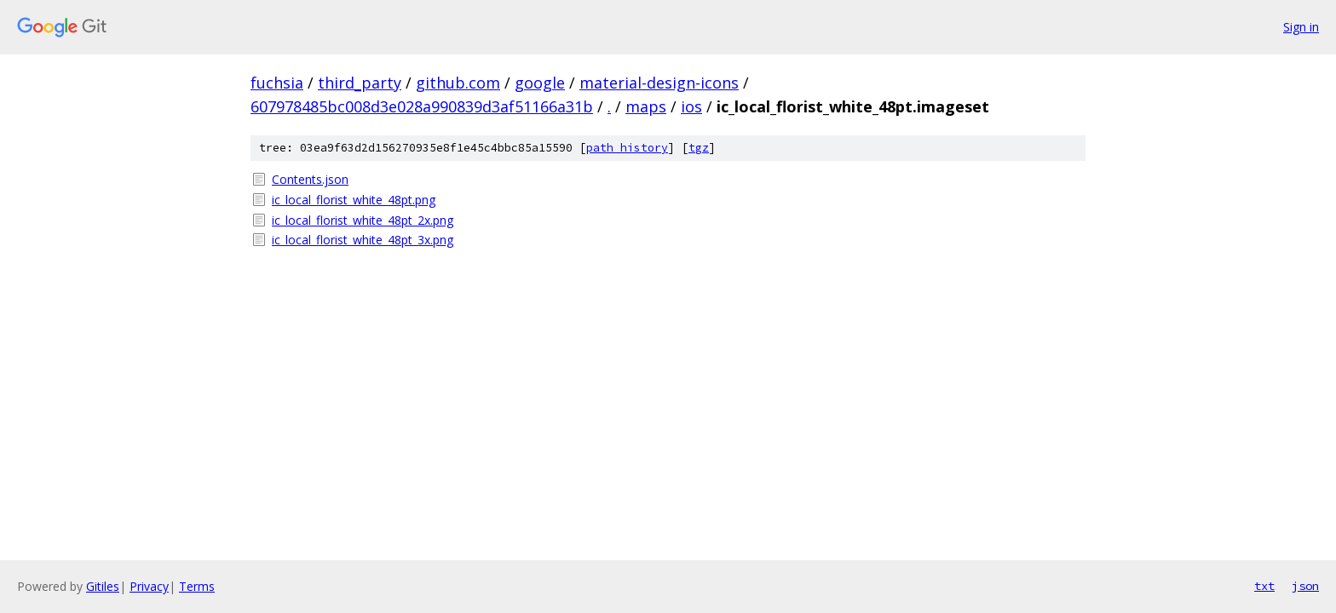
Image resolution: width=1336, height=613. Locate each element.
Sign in (1301, 27)
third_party (359, 82)
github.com (458, 82)
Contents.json (310, 179)
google (540, 82)
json (1305, 585)
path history (627, 147)
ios (691, 106)
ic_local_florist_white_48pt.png (353, 200)
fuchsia (276, 82)
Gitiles (102, 586)
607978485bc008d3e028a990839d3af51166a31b (421, 106)
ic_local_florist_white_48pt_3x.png (362, 240)
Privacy (149, 586)
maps (645, 106)
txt (1264, 585)
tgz (698, 147)
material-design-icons (659, 82)
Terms (197, 586)
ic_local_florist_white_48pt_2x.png (362, 220)
